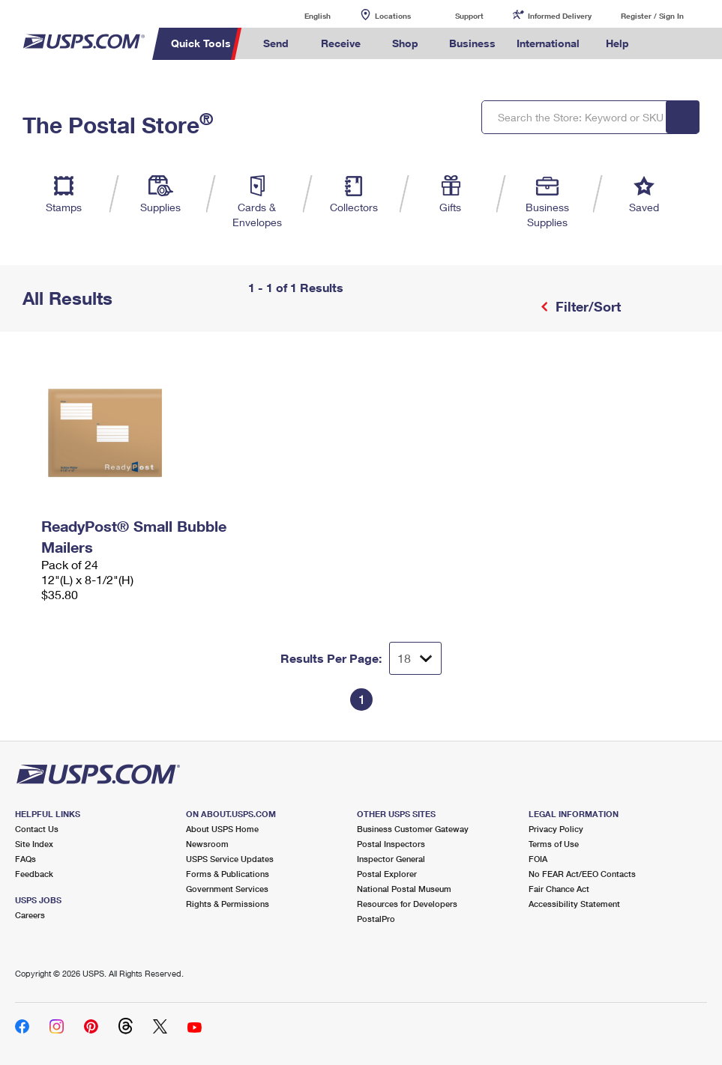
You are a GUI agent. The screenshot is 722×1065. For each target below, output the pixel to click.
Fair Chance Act (559, 888)
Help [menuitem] (617, 43)
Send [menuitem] (276, 43)
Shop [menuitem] (405, 43)
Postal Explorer (387, 874)
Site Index (34, 844)
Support (469, 15)
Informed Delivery (560, 15)
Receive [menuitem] (341, 43)
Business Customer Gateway (413, 829)
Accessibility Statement (574, 903)
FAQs (25, 859)
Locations (393, 15)
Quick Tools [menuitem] (201, 43)
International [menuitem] (548, 43)
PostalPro (376, 918)
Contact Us (36, 829)
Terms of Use (554, 844)
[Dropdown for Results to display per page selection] (415, 658)
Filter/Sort (586, 306)
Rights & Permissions (227, 903)
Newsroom (207, 844)
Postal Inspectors (391, 844)
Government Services (227, 888)
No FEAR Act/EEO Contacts (582, 874)
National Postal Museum (404, 888)
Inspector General (391, 859)
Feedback (34, 874)
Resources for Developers (407, 903)
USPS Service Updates (230, 859)
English (302, 15)
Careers (30, 915)
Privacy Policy (556, 829)
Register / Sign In (652, 15)
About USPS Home (222, 829)
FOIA (538, 859)
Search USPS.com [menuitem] (666, 44)
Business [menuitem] (472, 43)
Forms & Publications (227, 874)
